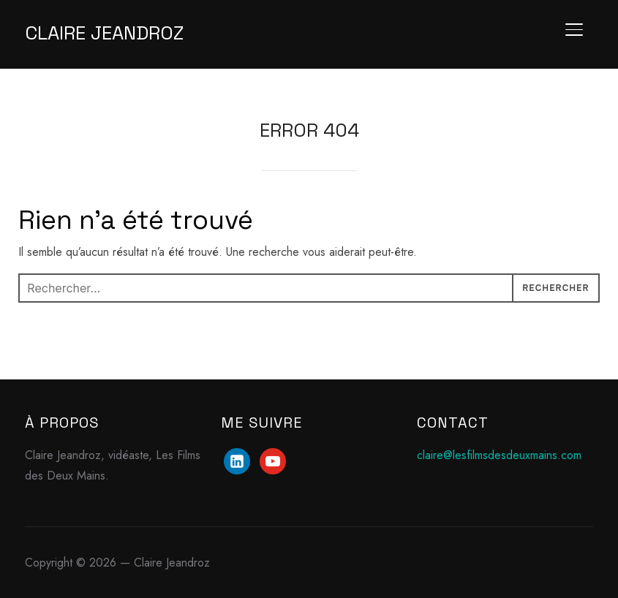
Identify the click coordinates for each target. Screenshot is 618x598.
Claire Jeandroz (104, 32)
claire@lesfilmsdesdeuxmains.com (499, 455)
